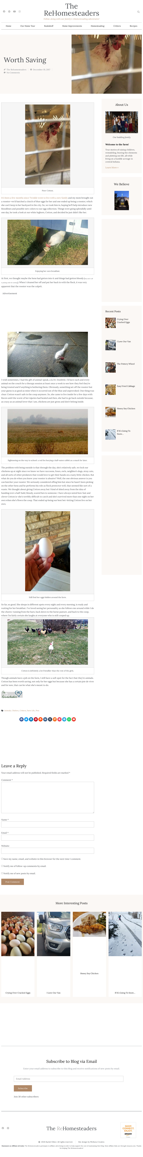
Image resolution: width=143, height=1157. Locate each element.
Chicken (15, 710)
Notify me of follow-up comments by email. (24, 866)
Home (8, 26)
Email (5, 832)
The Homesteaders (71, 9)
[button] (138, 12)
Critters (117, 26)
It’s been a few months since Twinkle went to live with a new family (34, 197)
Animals (7, 710)
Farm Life (31, 710)
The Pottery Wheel (126, 364)
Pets (37, 710)
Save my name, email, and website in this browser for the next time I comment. (42, 859)
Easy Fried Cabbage (126, 386)
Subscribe (23, 1088)
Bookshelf (48, 26)
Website (5, 845)
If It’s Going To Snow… (125, 992)
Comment (7, 780)
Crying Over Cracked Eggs (18, 992)
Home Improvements (72, 26)
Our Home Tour (27, 26)
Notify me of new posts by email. (19, 873)
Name (5, 819)
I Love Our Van (124, 341)
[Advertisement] (48, 312)
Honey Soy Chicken (126, 408)
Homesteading (97, 26)
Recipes (133, 26)
